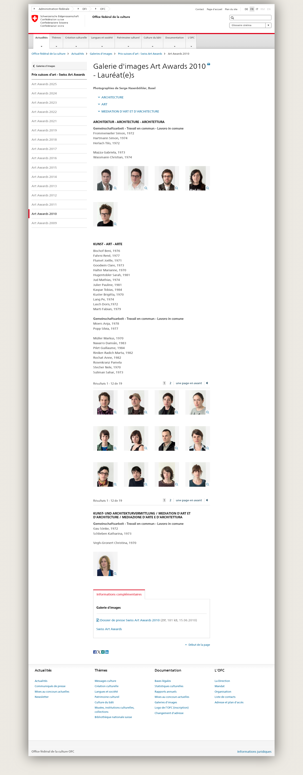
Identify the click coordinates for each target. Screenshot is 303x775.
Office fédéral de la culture (48, 53)
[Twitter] (99, 651)
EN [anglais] (269, 9)
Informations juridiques (254, 752)
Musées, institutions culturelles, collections (114, 709)
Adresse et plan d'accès (229, 702)
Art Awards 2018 (44, 140)
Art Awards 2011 (44, 204)
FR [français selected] (252, 9)
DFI (82, 8)
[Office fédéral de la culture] (92, 21)
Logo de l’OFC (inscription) (172, 707)
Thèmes (56, 37)
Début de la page (199, 644)
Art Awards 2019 (44, 130)
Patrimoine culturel (128, 37)
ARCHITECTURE (112, 97)
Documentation (174, 37)
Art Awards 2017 (44, 149)
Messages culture (105, 680)
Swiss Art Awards (109, 629)
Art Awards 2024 (44, 93)
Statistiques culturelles (169, 686)
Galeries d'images (101, 53)
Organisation (223, 691)
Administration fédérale (51, 8)
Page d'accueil (214, 9)
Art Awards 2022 (44, 112)
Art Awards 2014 (44, 177)
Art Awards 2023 (44, 102)
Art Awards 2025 (44, 84)
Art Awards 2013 (44, 186)
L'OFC (191, 37)
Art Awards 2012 (44, 195)
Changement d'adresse (169, 713)
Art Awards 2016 (44, 158)
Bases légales (163, 680)
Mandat (220, 686)
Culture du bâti (152, 37)
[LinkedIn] (107, 651)
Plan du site (231, 9)
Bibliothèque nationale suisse (113, 717)
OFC (100, 8)
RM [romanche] (263, 9)
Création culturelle (76, 37)
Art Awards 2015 (44, 167)
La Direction (222, 680)
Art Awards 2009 (44, 223)
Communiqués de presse (50, 686)
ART (104, 104)
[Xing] (103, 651)
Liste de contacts (225, 696)
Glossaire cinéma (250, 25)
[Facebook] (95, 651)
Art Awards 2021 (44, 121)
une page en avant (189, 383)
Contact (199, 9)
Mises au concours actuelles (52, 691)
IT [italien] (257, 9)
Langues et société (102, 37)
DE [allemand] (246, 9)
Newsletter (42, 696)
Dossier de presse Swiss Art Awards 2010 (148, 620)
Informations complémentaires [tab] (119, 594)
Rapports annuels (166, 691)
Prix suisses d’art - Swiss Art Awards (140, 53)
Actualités (42, 39)
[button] (233, 17)
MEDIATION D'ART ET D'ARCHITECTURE (130, 111)
